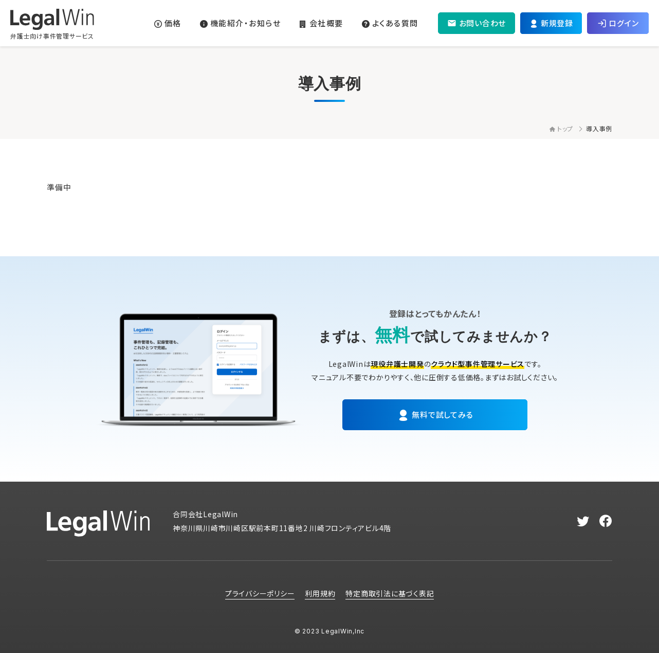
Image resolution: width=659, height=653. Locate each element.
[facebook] (605, 521)
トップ (561, 128)
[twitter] (583, 521)
